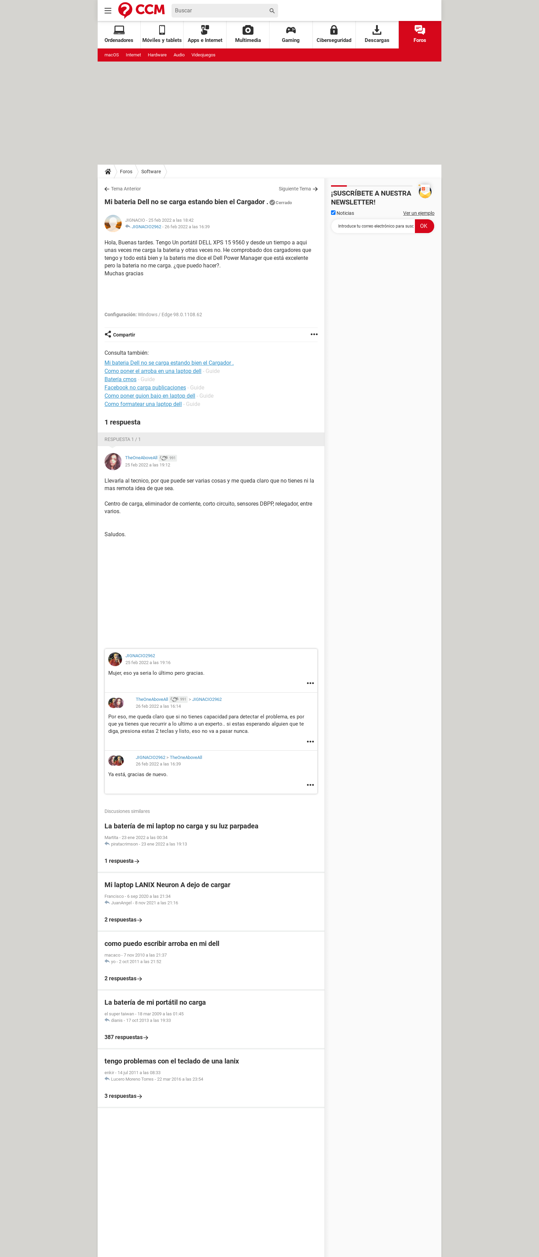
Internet (133, 54)
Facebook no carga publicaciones (145, 387)
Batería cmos (120, 379)
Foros (420, 34)
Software (151, 171)
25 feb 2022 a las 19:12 (147, 464)
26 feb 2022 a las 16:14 (158, 706)
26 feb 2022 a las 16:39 (187, 226)
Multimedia (248, 34)
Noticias (342, 213)
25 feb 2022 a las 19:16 (147, 662)
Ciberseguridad (334, 34)
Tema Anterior (126, 188)
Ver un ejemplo (418, 213)
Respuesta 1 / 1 (122, 439)
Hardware (157, 54)
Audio (179, 54)
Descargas (377, 34)
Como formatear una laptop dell (143, 404)
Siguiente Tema (295, 188)
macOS (111, 54)
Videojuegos (203, 54)
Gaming (291, 34)
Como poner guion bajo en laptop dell (149, 396)
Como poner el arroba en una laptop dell (152, 371)
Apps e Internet (205, 34)
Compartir (124, 335)
